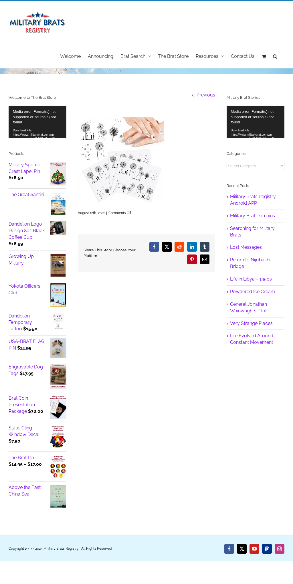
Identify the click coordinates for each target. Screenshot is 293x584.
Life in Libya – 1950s (251, 279)
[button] (275, 56)
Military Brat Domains (252, 215)
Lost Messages (246, 247)
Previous (206, 95)
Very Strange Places (251, 323)
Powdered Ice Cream (252, 291)
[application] (37, 122)
